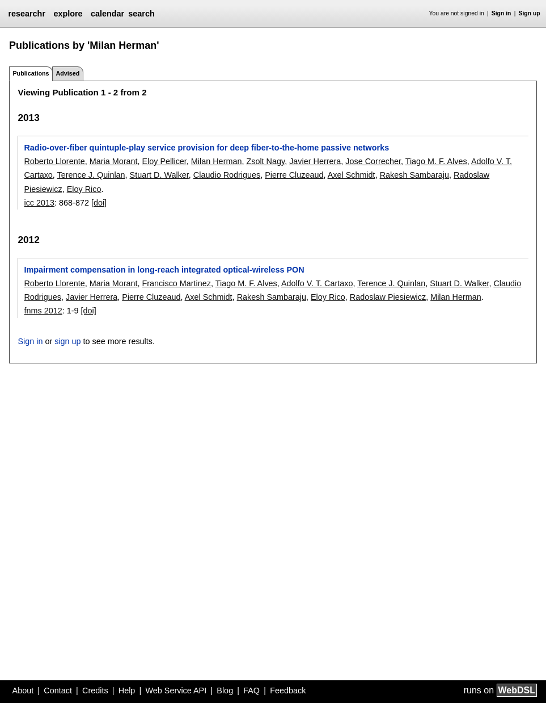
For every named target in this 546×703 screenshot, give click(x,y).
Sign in (501, 13)
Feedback (288, 690)
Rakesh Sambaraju (414, 174)
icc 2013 (39, 202)
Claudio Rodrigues (226, 174)
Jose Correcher (373, 161)
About (23, 690)
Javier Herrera (315, 161)
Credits (95, 690)
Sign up (529, 13)
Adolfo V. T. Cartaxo (317, 283)
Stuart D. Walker (159, 174)
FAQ (251, 690)
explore (67, 13)
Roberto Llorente (54, 161)
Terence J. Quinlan (91, 174)
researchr (26, 13)
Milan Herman (216, 161)
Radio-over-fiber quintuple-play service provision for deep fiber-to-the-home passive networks (206, 147)
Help (127, 690)
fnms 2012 (43, 310)
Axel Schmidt (351, 174)
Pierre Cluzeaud (294, 174)
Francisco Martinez (176, 283)
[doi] (99, 202)
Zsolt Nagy (265, 161)
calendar (107, 13)
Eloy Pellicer (164, 161)
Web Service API (175, 690)
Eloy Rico (84, 189)
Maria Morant (114, 161)
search (141, 13)
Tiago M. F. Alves (436, 161)
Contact (58, 690)
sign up (67, 341)
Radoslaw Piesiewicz (388, 297)
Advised (67, 73)
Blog (225, 690)
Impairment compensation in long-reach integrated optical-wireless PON (164, 269)
